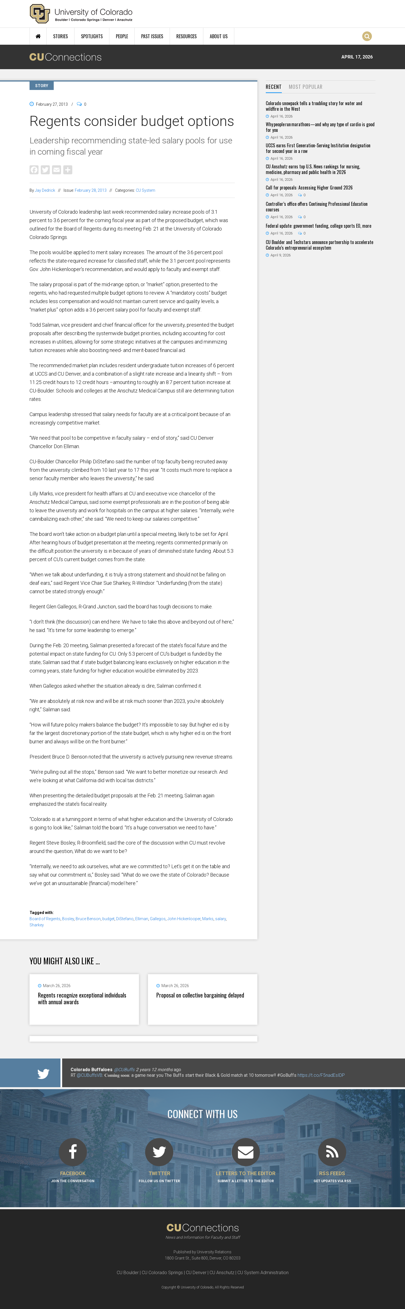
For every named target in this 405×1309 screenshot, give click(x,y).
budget (108, 919)
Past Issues (152, 36)
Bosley (68, 919)
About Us (219, 36)
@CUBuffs (124, 1069)
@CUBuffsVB (89, 1075)
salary (220, 919)
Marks (207, 919)
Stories (60, 36)
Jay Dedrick (45, 190)
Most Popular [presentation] (306, 86)
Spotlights (92, 36)
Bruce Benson (88, 919)
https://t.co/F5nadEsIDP (321, 1075)
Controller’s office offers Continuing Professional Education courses (317, 206)
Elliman (141, 919)
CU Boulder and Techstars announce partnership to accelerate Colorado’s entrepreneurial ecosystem (319, 245)
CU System (145, 190)
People (122, 36)
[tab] (274, 87)
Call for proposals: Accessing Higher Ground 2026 (309, 187)
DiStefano (125, 919)
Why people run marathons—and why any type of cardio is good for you (320, 127)
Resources (186, 36)
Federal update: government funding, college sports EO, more (318, 225)
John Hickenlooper (184, 919)
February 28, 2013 (91, 190)
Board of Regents (45, 919)
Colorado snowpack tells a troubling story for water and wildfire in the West (314, 106)
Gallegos (158, 919)
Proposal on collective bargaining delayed (200, 995)
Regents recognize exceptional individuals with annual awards (82, 998)
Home (38, 36)
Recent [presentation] (274, 86)
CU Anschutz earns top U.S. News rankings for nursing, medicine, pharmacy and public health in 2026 (313, 169)
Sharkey (37, 925)
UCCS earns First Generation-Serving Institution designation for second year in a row (318, 148)
